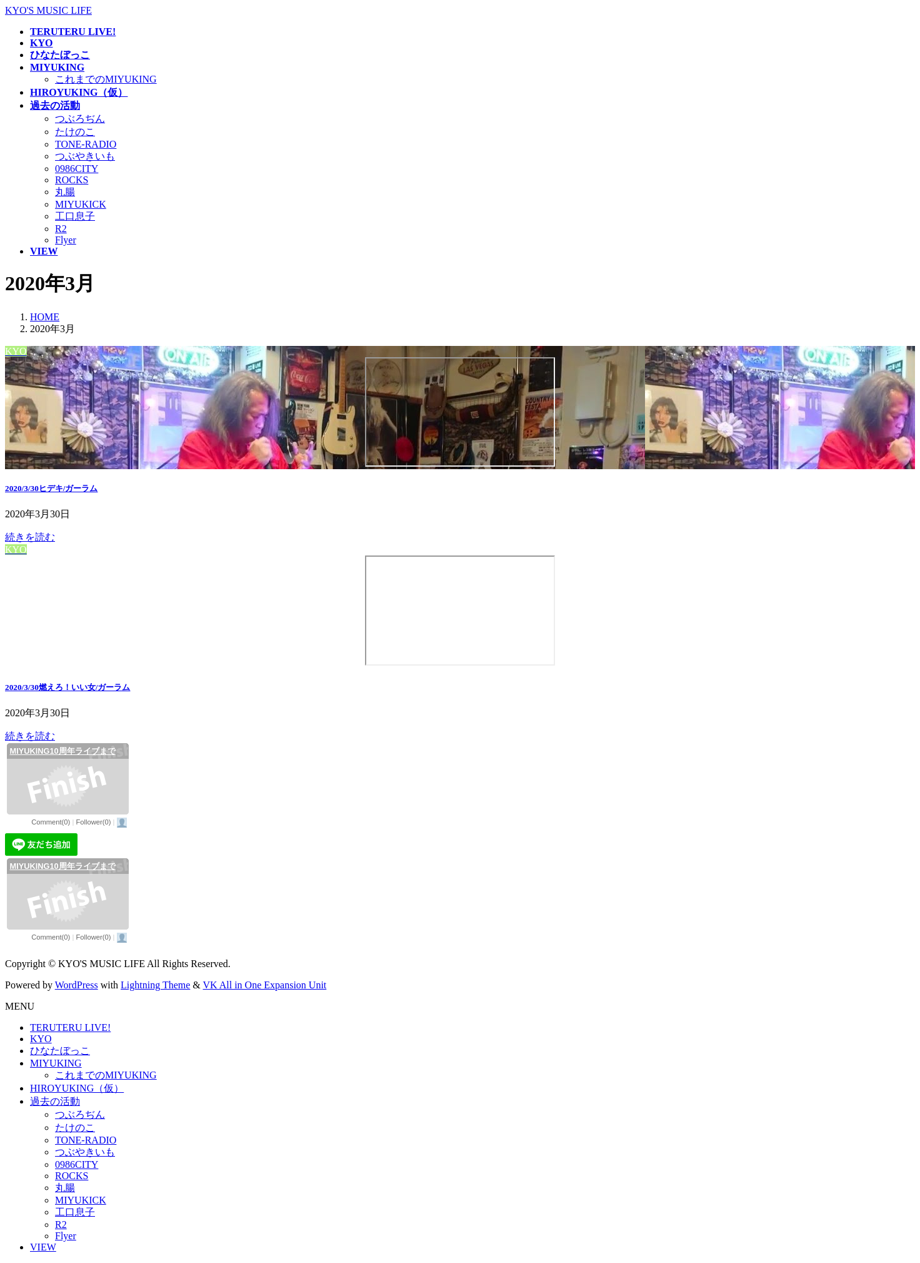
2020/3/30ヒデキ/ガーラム (51, 488)
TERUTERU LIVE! (70, 1027)
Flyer (65, 240)
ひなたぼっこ (60, 1050)
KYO (41, 1038)
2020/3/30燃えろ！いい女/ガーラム (68, 687)
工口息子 (75, 216)
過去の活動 (55, 1101)
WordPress (76, 985)
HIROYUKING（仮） (77, 1088)
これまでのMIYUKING (106, 79)
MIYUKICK (80, 204)
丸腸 (65, 191)
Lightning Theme (155, 985)
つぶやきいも (85, 156)
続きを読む (30, 537)
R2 (61, 228)
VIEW (43, 1247)
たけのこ (75, 131)
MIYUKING (56, 1063)
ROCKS (71, 180)
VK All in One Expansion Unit (265, 985)
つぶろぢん (80, 118)
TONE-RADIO (85, 144)
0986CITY (76, 168)
